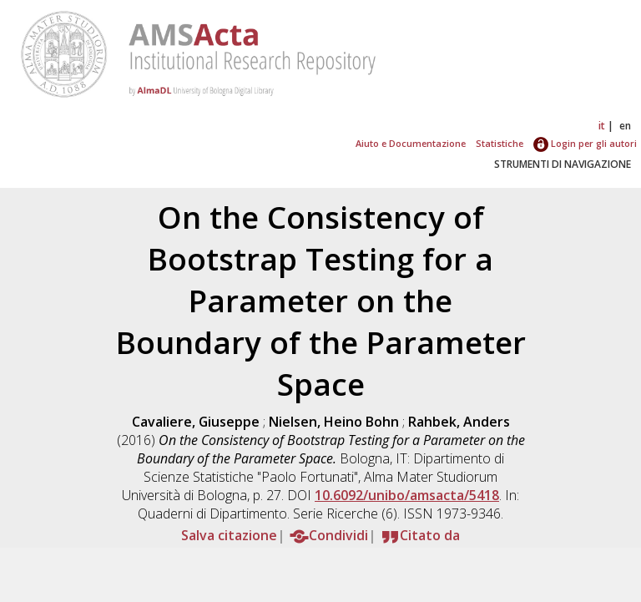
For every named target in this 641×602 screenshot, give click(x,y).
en (625, 126)
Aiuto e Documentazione (411, 143)
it (601, 126)
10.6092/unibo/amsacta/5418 (407, 495)
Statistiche (499, 143)
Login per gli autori (585, 143)
